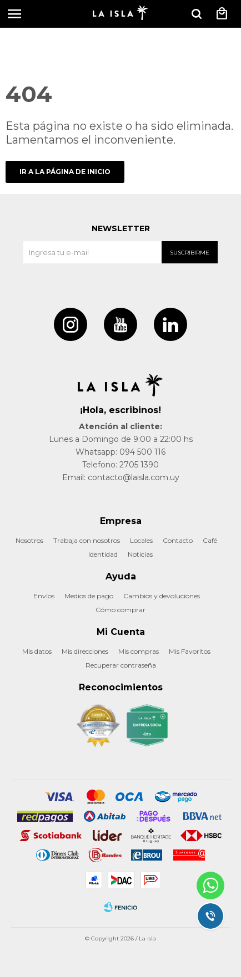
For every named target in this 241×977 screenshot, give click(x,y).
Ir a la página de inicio (65, 171)
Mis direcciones (85, 651)
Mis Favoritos (189, 651)
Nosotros (29, 540)
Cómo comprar (120, 609)
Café (210, 540)
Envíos (43, 596)
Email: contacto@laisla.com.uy (120, 477)
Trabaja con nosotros (86, 540)
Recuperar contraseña (121, 665)
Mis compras (138, 651)
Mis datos (37, 651)
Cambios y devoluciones (161, 596)
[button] (196, 14)
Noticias (140, 554)
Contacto (178, 540)
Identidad (103, 554)
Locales (141, 540)
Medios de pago (88, 596)
